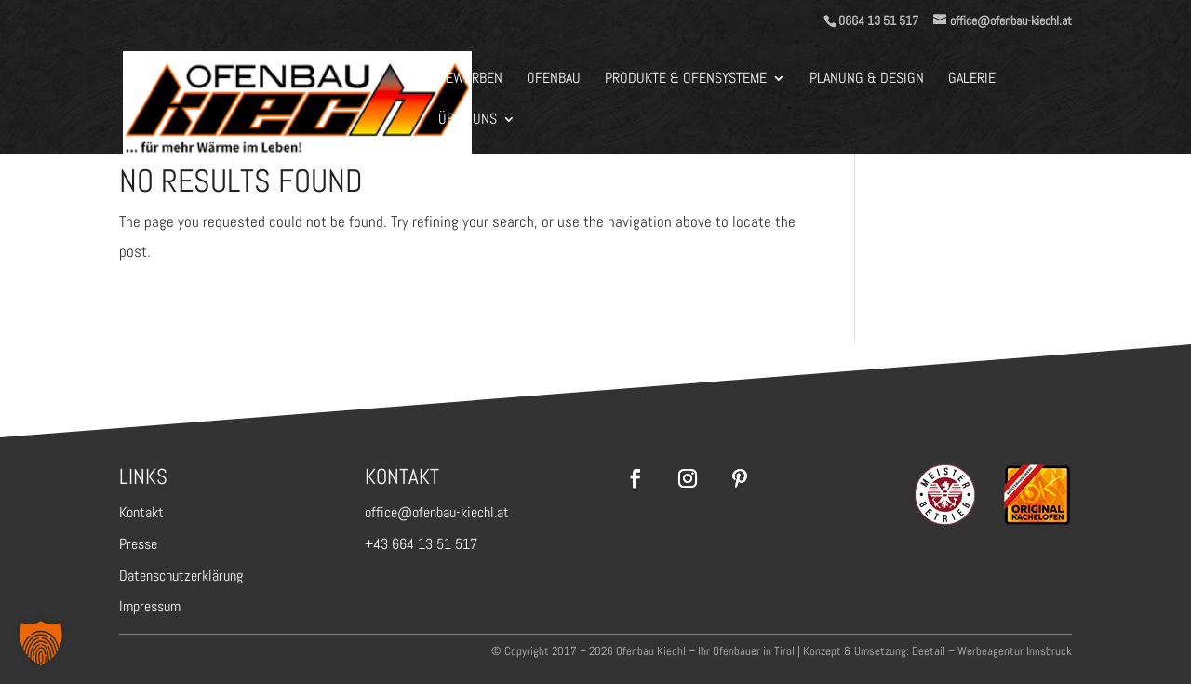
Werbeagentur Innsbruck (1014, 651)
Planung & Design (867, 79)
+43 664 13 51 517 (421, 544)
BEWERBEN (470, 79)
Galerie (972, 79)
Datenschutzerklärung (181, 575)
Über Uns (467, 120)
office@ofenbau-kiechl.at (437, 512)
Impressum (150, 606)
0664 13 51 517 (878, 20)
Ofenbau (554, 79)
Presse (138, 544)
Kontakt (141, 512)
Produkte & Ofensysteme (686, 79)
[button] (41, 643)
